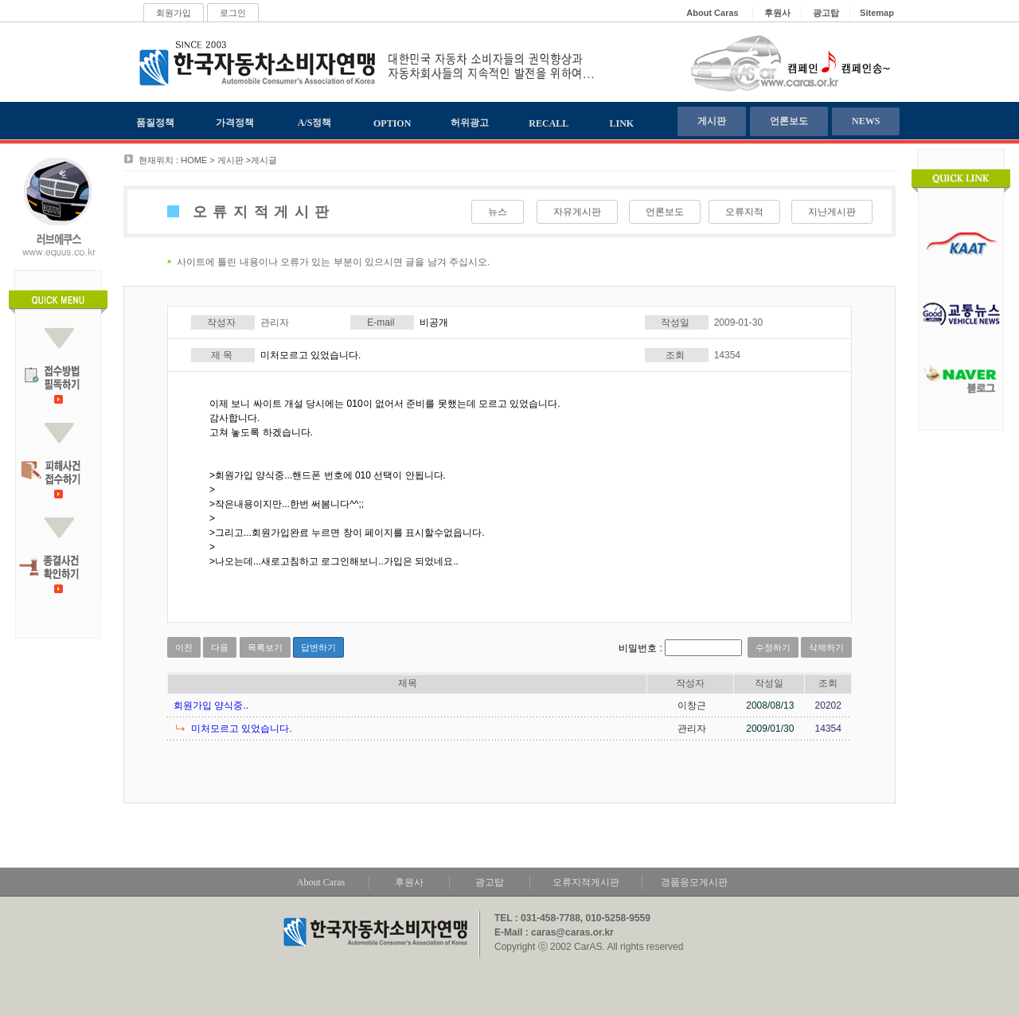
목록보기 (265, 647)
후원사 (409, 882)
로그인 (233, 13)
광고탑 (489, 882)
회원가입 (173, 13)
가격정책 (235, 122)
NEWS (866, 121)
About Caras (321, 882)
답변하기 (318, 647)
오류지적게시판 (585, 882)
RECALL (548, 123)
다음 (219, 647)
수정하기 (773, 647)
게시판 (711, 121)
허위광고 (470, 122)
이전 (184, 647)
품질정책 (155, 122)
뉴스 (497, 211)
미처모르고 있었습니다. (241, 728)
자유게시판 (577, 211)
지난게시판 (832, 211)
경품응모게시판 (694, 882)
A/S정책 (315, 122)
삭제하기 (826, 647)
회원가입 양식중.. (211, 705)
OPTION (392, 123)
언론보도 (789, 121)
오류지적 (744, 211)
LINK (622, 123)
